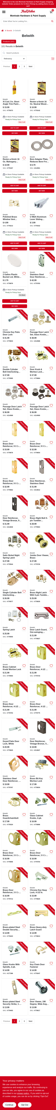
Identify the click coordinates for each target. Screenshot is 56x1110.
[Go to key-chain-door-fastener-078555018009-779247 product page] (41, 960)
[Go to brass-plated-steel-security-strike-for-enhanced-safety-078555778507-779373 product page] (14, 107)
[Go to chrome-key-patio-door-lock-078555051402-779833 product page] (14, 328)
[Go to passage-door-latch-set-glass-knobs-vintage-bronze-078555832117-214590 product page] (41, 402)
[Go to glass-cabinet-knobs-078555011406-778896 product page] (41, 811)
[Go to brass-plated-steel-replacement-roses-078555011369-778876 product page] (14, 280)
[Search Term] (28, 21)
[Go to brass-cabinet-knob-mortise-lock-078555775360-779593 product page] (14, 662)
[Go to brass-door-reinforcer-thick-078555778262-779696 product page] (14, 848)
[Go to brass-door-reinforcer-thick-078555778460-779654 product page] (41, 439)
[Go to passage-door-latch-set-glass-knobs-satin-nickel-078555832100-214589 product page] (14, 402)
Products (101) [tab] (8, 42)
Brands (9, 31)
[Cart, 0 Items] (51, 12)
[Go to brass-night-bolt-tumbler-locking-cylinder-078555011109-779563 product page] (41, 514)
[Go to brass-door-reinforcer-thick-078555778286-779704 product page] (41, 848)
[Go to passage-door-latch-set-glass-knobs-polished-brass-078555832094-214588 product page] (41, 328)
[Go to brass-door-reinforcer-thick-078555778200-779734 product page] (41, 662)
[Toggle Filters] (52, 58)
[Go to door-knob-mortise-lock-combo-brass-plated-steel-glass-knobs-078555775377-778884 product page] (41, 365)
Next (30, 66)
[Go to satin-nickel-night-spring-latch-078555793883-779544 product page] (14, 551)
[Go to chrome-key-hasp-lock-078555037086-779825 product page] (41, 886)
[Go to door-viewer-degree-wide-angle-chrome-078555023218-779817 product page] (41, 997)
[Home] (2, 30)
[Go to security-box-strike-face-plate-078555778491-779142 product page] (41, 107)
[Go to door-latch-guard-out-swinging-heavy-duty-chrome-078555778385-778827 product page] (41, 625)
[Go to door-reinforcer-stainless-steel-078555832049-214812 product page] (41, 476)
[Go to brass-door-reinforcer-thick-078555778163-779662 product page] (14, 476)
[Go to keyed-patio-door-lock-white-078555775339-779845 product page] (14, 737)
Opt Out (24, 1105)
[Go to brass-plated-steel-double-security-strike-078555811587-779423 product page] (14, 923)
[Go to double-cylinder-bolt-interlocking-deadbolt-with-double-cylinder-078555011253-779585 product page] (14, 365)
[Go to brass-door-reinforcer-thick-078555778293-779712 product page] (14, 886)
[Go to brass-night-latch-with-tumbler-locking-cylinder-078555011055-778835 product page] (41, 588)
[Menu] (3, 11)
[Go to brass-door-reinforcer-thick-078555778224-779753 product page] (14, 700)
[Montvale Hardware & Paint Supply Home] (28, 11)
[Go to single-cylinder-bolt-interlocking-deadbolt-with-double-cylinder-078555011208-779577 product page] (14, 588)
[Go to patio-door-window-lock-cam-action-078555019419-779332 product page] (41, 222)
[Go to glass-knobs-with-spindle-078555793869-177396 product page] (14, 960)
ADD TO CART (14, 128)
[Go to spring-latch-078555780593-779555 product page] (14, 625)
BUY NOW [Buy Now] (15, 133)
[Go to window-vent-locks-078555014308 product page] (14, 222)
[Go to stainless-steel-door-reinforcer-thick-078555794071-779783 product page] (41, 280)
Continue (9, 1105)
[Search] (52, 21)
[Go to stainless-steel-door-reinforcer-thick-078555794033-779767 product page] (14, 774)
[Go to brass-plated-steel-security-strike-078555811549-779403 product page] (14, 997)
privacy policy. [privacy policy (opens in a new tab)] (23, 1093)
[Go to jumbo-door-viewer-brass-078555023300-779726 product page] (41, 551)
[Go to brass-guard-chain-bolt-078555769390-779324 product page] (14, 811)
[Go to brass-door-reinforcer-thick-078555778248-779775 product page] (41, 700)
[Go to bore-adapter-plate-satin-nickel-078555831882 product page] (41, 165)
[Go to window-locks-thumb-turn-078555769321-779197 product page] (14, 165)
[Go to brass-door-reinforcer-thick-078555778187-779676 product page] (14, 439)
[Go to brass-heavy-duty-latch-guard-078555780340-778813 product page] (41, 923)
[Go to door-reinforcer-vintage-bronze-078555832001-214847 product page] (41, 737)
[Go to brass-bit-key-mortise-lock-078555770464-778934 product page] (41, 774)
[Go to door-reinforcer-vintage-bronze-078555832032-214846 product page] (14, 514)
